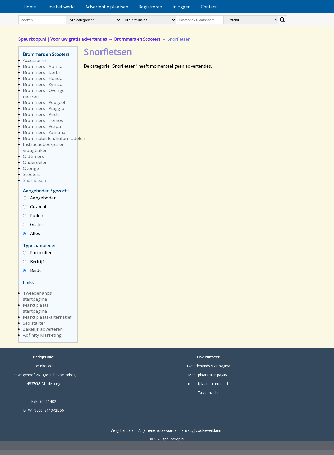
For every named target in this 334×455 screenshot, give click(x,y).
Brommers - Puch (41, 114)
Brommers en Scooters (137, 39)
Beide (32, 270)
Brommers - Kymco (42, 84)
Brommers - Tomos (43, 120)
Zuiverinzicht (208, 392)
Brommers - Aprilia (43, 66)
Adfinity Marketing (42, 335)
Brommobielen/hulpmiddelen (54, 138)
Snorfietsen (34, 180)
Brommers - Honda (43, 78)
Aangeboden (39, 198)
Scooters (31, 174)
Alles (31, 233)
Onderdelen (35, 162)
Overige (31, 168)
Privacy (187, 430)
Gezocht (34, 207)
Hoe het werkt (60, 7)
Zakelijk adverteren (43, 329)
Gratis (33, 224)
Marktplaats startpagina (36, 308)
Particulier (37, 253)
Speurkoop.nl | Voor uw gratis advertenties (62, 39)
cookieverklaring (209, 430)
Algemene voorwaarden (158, 430)
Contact (209, 7)
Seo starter (34, 323)
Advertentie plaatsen (106, 7)
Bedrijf (33, 261)
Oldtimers (33, 156)
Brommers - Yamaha (44, 132)
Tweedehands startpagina (37, 296)
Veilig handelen (123, 430)
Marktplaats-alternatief (47, 317)
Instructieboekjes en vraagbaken (43, 147)
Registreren (150, 7)
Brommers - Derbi (41, 72)
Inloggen (181, 7)
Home (29, 7)
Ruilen (33, 215)
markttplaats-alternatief (208, 383)
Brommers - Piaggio (43, 108)
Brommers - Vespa (42, 126)
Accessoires (35, 60)
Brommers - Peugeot (44, 102)
